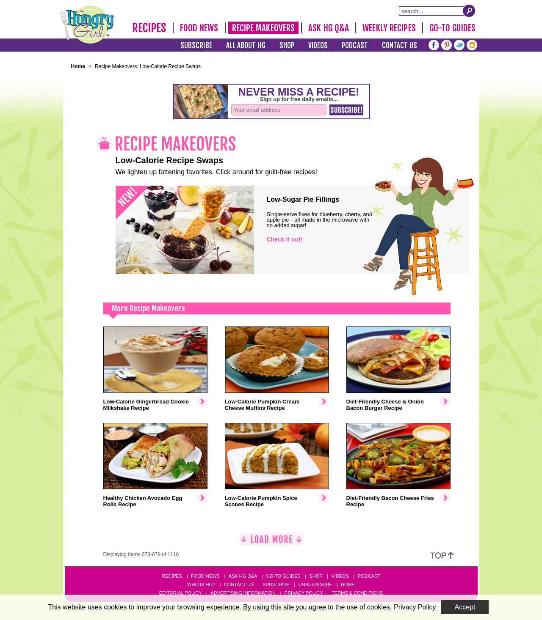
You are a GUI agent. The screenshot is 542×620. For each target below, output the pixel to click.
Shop (286, 45)
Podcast (355, 45)
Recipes (149, 28)
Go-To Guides (452, 27)
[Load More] (271, 542)
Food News (199, 27)
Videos (318, 45)
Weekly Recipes (388, 27)
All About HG (245, 45)
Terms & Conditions (357, 592)
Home (348, 584)
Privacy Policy (304, 592)
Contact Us (400, 45)
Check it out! (285, 239)
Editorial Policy (180, 592)
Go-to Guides (283, 576)
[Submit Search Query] (469, 10)
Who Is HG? (201, 584)
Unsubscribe (315, 584)
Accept (465, 607)
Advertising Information (243, 592)
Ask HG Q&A (328, 27)
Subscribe (196, 45)
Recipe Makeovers (263, 27)
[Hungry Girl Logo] (87, 24)
